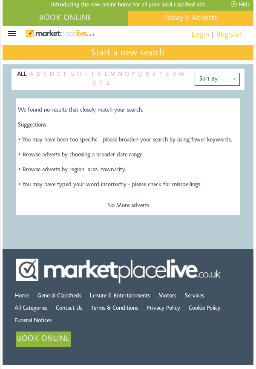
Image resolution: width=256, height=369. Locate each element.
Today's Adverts (191, 18)
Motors (167, 296)
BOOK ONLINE (65, 18)
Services (194, 296)
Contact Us (69, 308)
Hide (240, 4)
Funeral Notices (33, 321)
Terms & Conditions (114, 308)
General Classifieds (59, 296)
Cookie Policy (205, 308)
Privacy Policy (163, 308)
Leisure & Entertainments (120, 296)
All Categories (30, 308)
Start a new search (128, 53)
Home (21, 296)
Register (229, 34)
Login (201, 34)
